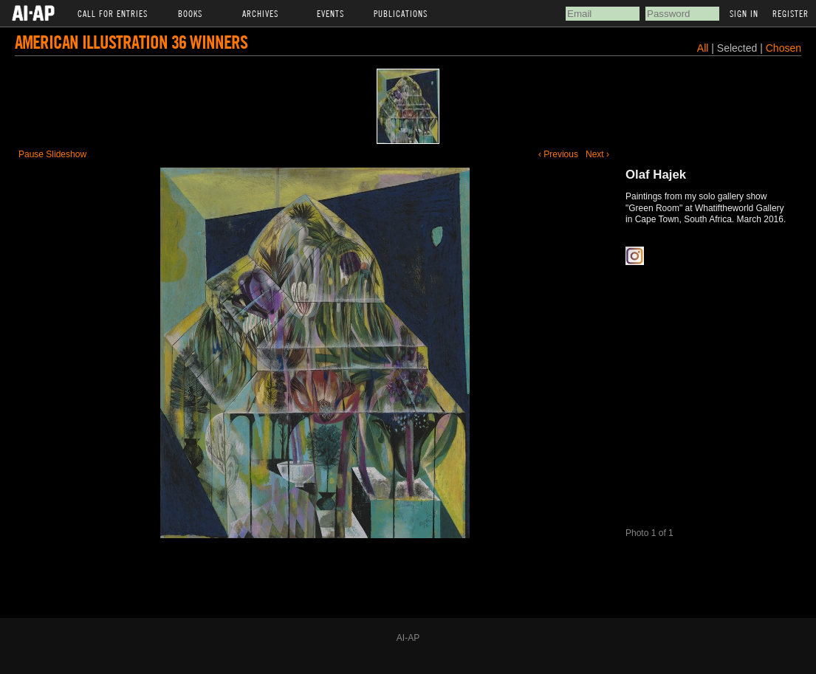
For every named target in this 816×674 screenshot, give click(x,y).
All (703, 48)
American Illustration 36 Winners (131, 41)
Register (790, 13)
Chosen (783, 48)
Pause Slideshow (52, 154)
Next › (597, 154)
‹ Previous (558, 154)
